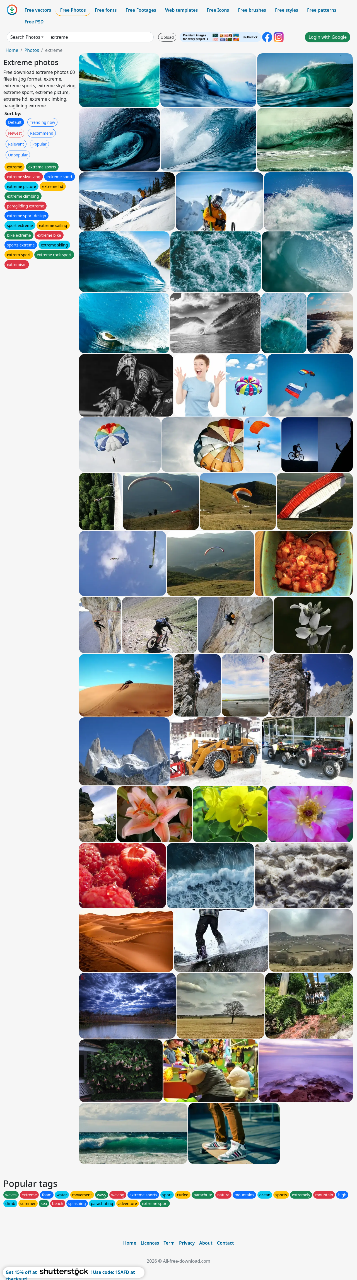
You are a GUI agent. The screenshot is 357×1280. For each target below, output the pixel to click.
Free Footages (141, 10)
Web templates (181, 10)
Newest (15, 133)
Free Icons (218, 10)
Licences (150, 1243)
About (205, 1243)
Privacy (187, 1243)
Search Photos (25, 37)
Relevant (16, 144)
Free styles (286, 10)
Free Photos (73, 10)
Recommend (41, 133)
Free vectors (38, 10)
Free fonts (106, 10)
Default (14, 122)
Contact (225, 1243)
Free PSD (34, 22)
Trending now (42, 122)
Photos (31, 50)
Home (12, 50)
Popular (39, 144)
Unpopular (18, 155)
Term (169, 1243)
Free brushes (252, 10)
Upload (167, 37)
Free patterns (321, 10)
